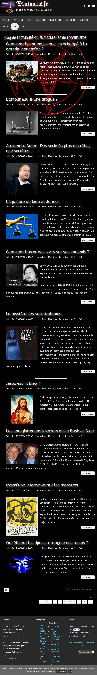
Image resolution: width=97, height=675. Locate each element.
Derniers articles (76, 642)
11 (90, 601)
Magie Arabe (70, 20)
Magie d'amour (55, 20)
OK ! (70, 671)
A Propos (24, 26)
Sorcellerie (41, 20)
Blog (15, 26)
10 (84, 601)
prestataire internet (77, 636)
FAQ (84, 645)
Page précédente (74, 589)
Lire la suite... (87, 87)
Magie (29, 20)
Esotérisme (84, 20)
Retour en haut (84, 652)
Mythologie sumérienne (55, 639)
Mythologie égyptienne (55, 651)
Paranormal (18, 20)
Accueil (6, 20)
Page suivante (87, 589)
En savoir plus (61, 671)
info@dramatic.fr (9, 658)
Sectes (6, 26)
